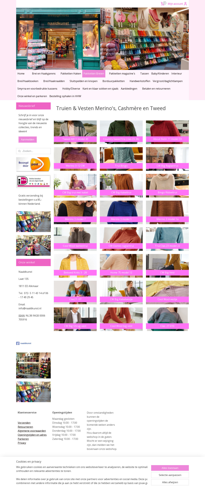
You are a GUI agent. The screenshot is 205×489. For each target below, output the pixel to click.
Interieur (176, 73)
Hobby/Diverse (71, 88)
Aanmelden (27, 139)
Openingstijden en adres (32, 435)
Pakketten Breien (94, 73)
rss (96, 483)
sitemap (89, 483)
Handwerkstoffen (140, 81)
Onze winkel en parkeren (32, 96)
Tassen (144, 73)
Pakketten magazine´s (122, 73)
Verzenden (24, 422)
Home (20, 73)
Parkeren (23, 439)
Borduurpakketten (113, 81)
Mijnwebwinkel (135, 483)
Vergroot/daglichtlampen (168, 81)
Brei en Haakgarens (44, 73)
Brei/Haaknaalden (54, 81)
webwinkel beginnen (108, 483)
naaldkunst (23, 343)
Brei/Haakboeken (27, 81)
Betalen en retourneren (156, 88)
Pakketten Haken (71, 73)
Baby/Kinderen (160, 73)
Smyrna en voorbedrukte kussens (37, 88)
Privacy (22, 443)
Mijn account (177, 4)
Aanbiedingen (129, 88)
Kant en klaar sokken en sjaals (100, 88)
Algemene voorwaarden (32, 430)
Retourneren (25, 427)
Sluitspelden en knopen (83, 81)
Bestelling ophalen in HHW (65, 96)
